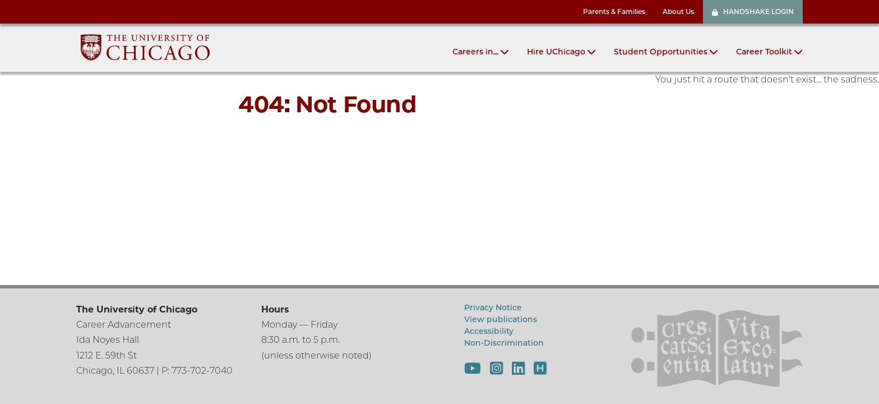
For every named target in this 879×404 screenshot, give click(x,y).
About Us (678, 11)
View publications (500, 319)
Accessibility (488, 331)
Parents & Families (614, 11)
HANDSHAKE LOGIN (753, 11)
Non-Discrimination (504, 343)
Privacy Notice (493, 307)
